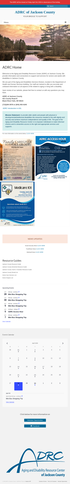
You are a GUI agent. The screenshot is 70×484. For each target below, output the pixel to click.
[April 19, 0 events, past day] (60, 370)
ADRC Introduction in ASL (12, 108)
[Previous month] (7, 343)
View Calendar (6, 321)
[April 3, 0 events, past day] (43, 353)
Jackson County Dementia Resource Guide (14, 267)
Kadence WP (28, 481)
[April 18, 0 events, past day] (51, 370)
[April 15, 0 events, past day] (27, 370)
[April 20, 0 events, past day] (10, 378)
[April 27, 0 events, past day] (10, 386)
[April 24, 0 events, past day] (43, 378)
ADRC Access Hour (15, 312)
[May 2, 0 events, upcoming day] (51, 386)
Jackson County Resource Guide (11, 264)
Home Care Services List (9, 275)
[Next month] (63, 343)
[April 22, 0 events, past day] (27, 378)
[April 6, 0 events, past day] (10, 361)
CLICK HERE (30, 133)
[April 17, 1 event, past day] (43, 370)
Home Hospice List (7, 278)
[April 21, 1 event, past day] (18, 378)
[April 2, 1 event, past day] (35, 353)
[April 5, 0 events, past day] (60, 353)
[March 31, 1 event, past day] (18, 353)
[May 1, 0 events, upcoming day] (43, 386)
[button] (17, 158)
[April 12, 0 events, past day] (60, 361)
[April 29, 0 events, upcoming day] (27, 386)
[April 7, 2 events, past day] (18, 361)
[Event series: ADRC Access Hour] (18, 309)
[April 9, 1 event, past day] (35, 361)
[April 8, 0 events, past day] (27, 361)
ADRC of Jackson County (35, 12)
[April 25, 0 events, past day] (51, 378)
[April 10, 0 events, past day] (43, 361)
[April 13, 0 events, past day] (10, 370)
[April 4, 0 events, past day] (51, 353)
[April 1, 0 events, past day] (27, 353)
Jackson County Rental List (10, 272)
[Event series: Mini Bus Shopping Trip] (18, 292)
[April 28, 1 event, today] (18, 386)
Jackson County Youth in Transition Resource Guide (17, 269)
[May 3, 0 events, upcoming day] (60, 386)
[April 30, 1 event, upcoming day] (35, 386)
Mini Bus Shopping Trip (17, 294)
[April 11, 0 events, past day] (51, 361)
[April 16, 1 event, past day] (35, 370)
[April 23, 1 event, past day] (35, 378)
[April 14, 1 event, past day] (18, 370)
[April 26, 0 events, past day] (60, 378)
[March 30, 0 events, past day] (10, 353)
